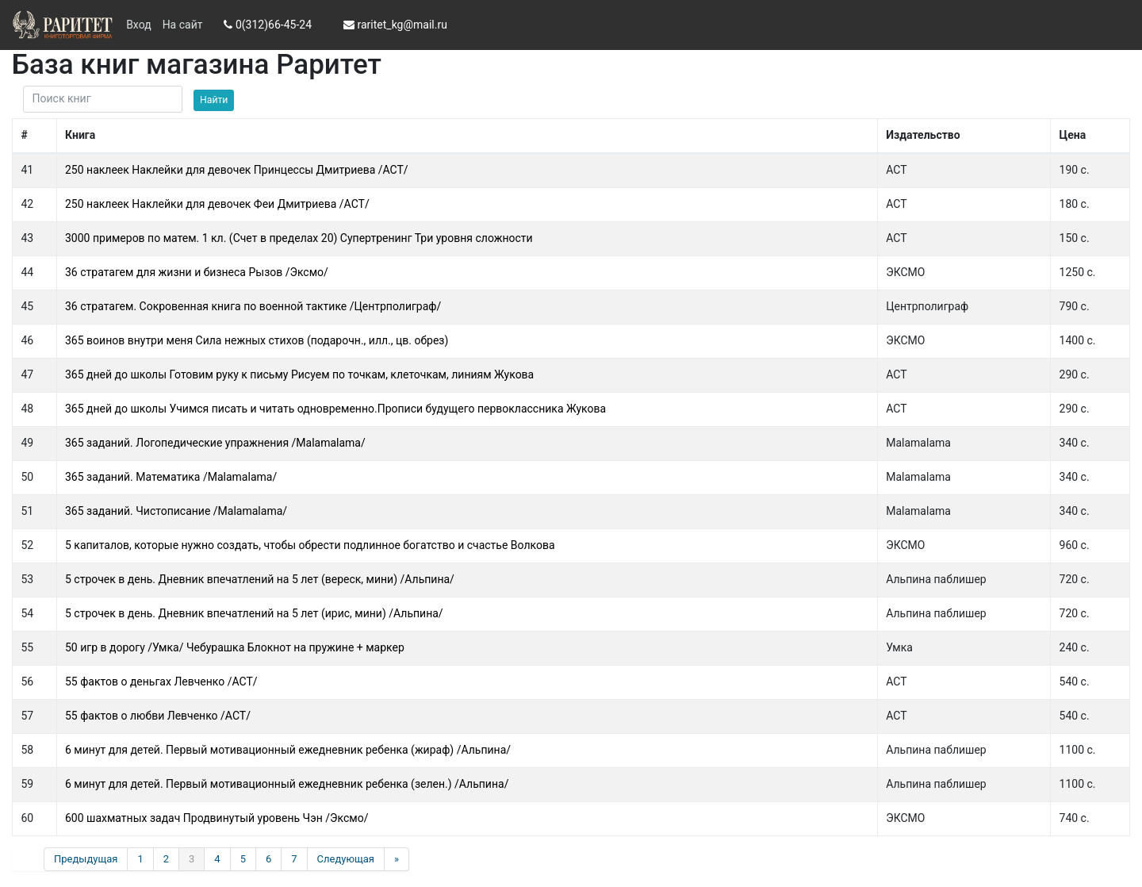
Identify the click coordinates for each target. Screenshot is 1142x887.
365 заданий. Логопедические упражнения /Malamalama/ (215, 442)
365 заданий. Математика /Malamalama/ (171, 476)
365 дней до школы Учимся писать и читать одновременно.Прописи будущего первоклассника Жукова (335, 408)
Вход (138, 24)
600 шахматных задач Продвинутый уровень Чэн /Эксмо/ (216, 818)
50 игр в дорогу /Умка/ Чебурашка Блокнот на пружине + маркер (234, 647)
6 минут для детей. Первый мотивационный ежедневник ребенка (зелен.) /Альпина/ (286, 784)
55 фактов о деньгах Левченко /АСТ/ (161, 681)
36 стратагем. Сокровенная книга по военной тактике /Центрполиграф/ (253, 306)
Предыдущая (85, 859)
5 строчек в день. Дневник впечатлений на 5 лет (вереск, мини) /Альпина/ (259, 579)
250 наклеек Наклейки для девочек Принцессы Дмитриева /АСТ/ (236, 169)
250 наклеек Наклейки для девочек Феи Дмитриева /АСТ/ (217, 204)
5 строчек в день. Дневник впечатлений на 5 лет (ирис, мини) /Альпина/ (254, 613)
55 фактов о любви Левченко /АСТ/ (158, 715)
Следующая (345, 859)
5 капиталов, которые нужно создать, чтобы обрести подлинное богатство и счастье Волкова (310, 545)
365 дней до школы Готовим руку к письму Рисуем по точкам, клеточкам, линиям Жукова (299, 374)
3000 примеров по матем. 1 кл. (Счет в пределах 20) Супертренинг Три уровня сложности (299, 238)
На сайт (183, 24)
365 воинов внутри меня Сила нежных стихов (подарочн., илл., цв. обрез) (256, 340)
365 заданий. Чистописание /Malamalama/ (176, 511)
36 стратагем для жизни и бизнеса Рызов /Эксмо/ (196, 272)
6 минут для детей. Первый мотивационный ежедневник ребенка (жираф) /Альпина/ (288, 749)
